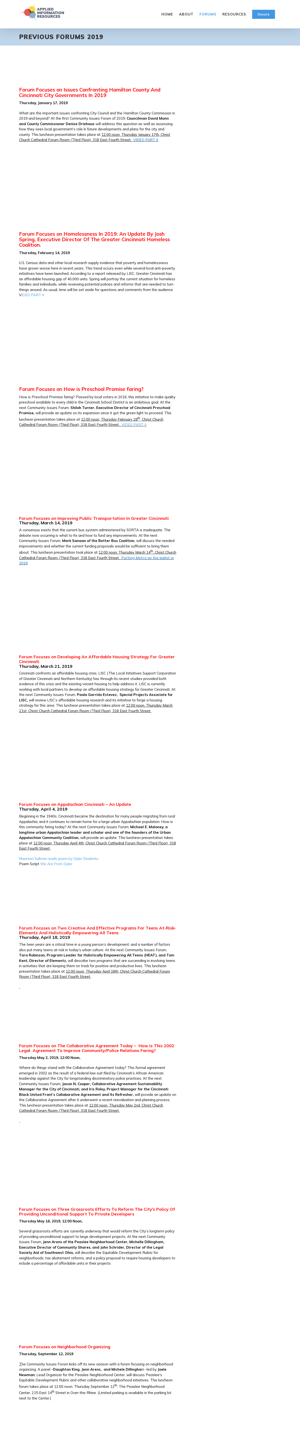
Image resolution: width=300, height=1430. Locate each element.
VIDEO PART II (145, 140)
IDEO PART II (32, 295)
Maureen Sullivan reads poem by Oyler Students (58, 858)
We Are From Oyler (56, 864)
